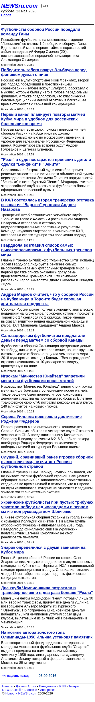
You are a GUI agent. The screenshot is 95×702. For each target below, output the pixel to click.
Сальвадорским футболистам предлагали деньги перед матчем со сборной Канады (43, 337)
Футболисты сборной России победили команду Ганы (40, 31)
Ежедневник (48, 686)
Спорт (6, 15)
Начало (7, 686)
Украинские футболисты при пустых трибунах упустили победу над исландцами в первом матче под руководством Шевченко (47, 507)
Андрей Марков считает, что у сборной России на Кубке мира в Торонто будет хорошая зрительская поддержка (47, 299)
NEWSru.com (19, 5)
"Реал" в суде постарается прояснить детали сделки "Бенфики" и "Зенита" (46, 161)
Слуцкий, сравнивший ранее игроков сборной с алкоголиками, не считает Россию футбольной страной (47, 462)
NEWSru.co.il (11, 690)
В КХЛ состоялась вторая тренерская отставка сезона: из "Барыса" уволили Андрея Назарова (47, 205)
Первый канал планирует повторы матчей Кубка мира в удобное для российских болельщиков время (43, 119)
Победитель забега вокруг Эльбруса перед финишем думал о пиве (44, 72)
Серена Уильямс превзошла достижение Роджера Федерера (41, 419)
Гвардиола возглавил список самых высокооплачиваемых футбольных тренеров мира (46, 250)
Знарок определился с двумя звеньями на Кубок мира (43, 549)
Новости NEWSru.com (21, 693)
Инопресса (48, 690)
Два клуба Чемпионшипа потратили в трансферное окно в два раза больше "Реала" (47, 590)
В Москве (30, 690)
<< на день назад (15, 675)
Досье (20, 686)
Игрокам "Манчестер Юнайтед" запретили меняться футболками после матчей (43, 378)
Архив (32, 686)
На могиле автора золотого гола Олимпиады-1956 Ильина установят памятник (47, 634)
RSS (62, 686)
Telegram (75, 686)
